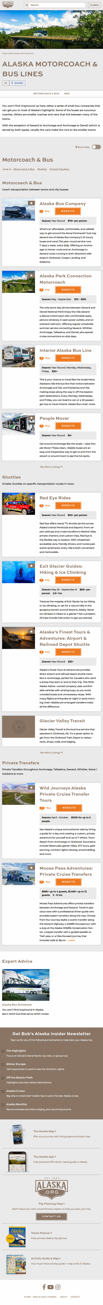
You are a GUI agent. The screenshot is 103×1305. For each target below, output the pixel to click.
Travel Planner (41, 1233)
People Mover (54, 418)
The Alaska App (44, 1157)
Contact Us (51, 1216)
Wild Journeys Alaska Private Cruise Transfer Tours (64, 794)
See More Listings (51, 467)
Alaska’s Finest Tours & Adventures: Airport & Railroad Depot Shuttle (65, 638)
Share (17, 83)
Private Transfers (59, 169)
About (63, 1297)
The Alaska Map (44, 1131)
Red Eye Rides (55, 498)
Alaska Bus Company (63, 204)
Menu (94, 5)
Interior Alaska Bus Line (66, 350)
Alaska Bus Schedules (17, 1004)
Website (68, 211)
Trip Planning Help (51, 1204)
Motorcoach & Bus (46, 94)
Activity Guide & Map (46, 1258)
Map (67, 94)
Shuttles (42, 169)
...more (71, 940)
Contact (75, 1297)
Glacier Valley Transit (62, 721)
